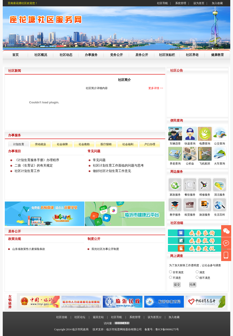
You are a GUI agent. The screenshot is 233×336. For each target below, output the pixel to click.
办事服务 (91, 55)
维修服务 (205, 187)
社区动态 (66, 55)
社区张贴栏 (167, 55)
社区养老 (192, 55)
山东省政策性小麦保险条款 (28, 249)
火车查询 (219, 156)
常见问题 (99, 160)
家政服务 (175, 187)
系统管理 (180, 3)
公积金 (190, 156)
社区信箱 (61, 317)
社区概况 (40, 55)
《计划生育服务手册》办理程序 (37, 160)
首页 (15, 55)
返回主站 (98, 317)
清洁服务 (219, 187)
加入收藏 (217, 3)
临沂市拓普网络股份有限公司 (124, 329)
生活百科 (219, 207)
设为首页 (198, 3)
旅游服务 (205, 207)
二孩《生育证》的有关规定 (34, 165)
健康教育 (217, 55)
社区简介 (124, 80)
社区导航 (162, 3)
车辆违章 (175, 136)
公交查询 (219, 136)
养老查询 (175, 156)
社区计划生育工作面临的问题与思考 (118, 165)
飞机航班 (205, 156)
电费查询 (205, 136)
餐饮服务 (190, 187)
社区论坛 (79, 317)
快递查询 (190, 136)
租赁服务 (190, 207)
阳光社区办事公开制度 (105, 249)
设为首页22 (154, 317)
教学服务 (175, 207)
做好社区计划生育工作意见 (112, 171)
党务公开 (116, 55)
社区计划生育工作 (27, 171)
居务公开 (141, 55)
